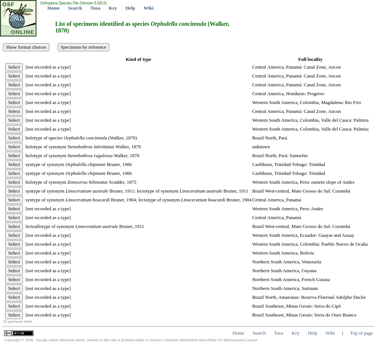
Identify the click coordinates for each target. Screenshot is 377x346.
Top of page (361, 333)
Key (113, 8)
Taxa (96, 8)
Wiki (149, 8)
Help (130, 8)
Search (75, 8)
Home (53, 8)
